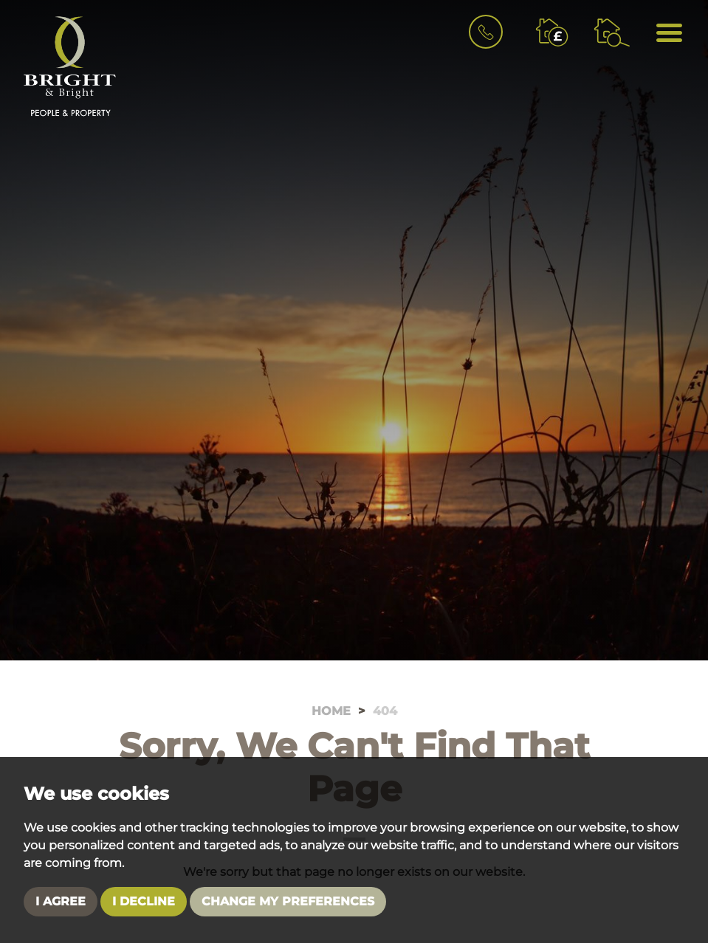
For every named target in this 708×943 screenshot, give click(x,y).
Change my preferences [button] (288, 901)
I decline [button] (143, 901)
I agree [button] (60, 901)
